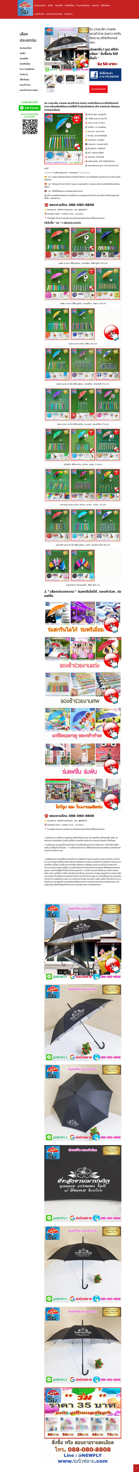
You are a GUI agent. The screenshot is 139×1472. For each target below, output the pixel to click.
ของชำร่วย (39, 13)
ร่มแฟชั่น (59, 5)
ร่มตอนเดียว (40, 5)
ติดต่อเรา (68, 13)
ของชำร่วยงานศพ (54, 13)
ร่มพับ (50, 5)
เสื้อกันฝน (105, 5)
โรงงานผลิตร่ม (83, 5)
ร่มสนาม (95, 5)
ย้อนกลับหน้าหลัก (98, 89)
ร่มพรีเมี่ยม (70, 5)
